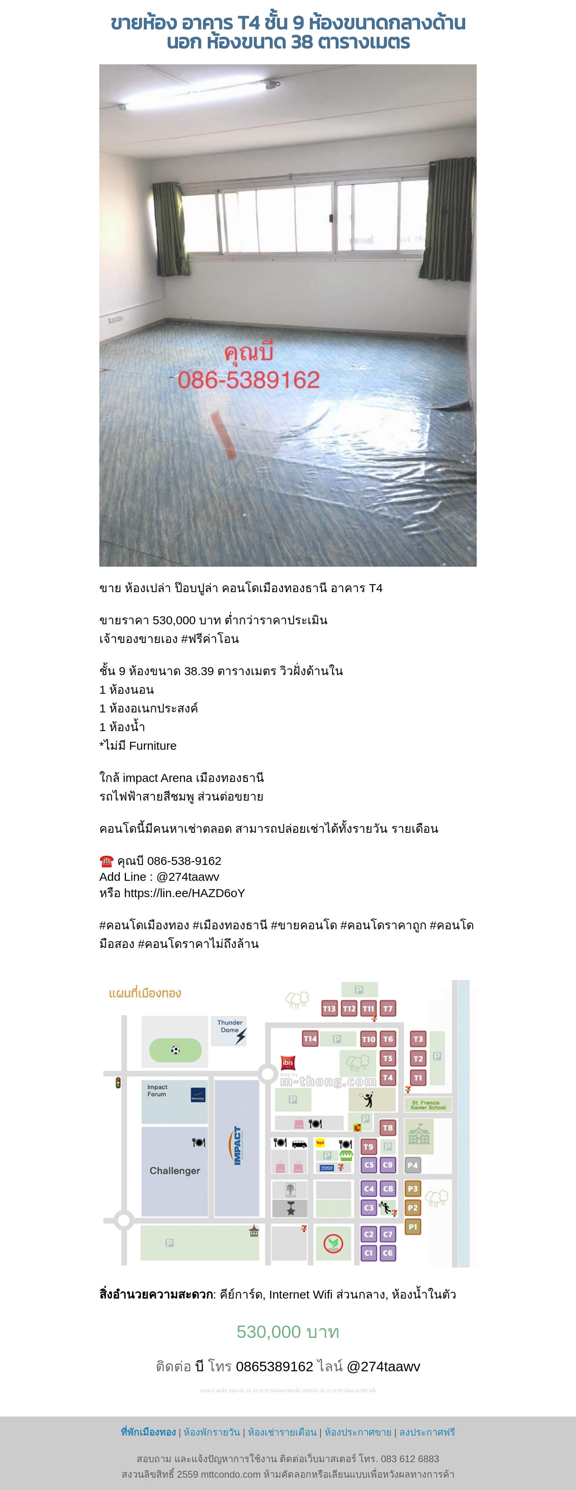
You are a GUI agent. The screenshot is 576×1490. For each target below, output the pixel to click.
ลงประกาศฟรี (427, 1432)
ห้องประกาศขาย (358, 1432)
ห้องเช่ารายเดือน (282, 1432)
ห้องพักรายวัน (212, 1432)
